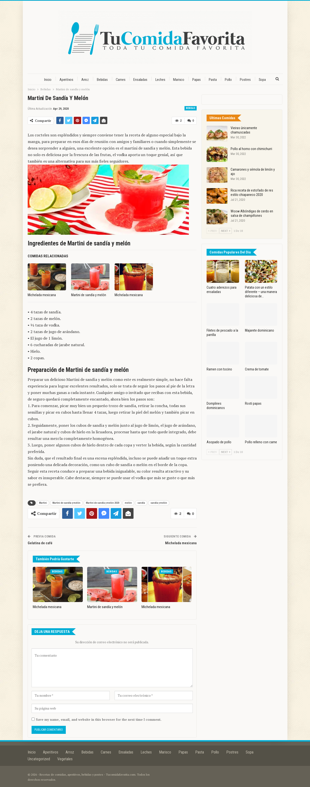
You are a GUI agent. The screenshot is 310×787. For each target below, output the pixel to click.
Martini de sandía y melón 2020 (102, 503)
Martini (43, 503)
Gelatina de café (40, 543)
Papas (196, 79)
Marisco (178, 79)
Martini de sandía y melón (66, 503)
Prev (212, 231)
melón (128, 503)
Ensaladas (140, 79)
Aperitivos (66, 79)
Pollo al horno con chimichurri (251, 149)
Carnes (121, 79)
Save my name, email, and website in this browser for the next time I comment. (98, 719)
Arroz (85, 79)
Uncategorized (39, 758)
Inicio (47, 79)
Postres (245, 79)
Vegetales (65, 758)
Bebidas (102, 79)
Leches (160, 79)
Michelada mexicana (181, 543)
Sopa (262, 79)
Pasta (213, 79)
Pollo (228, 79)
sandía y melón (159, 503)
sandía (141, 503)
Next (225, 231)
